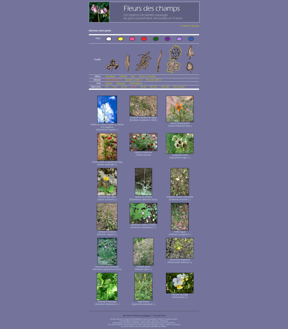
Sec (133, 76)
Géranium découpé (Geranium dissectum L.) (107, 301)
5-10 (115, 87)
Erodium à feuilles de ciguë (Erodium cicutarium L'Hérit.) (143, 117)
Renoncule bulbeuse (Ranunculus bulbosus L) (180, 260)
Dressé (108, 83)
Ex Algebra (145, 316)
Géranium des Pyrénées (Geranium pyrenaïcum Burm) (107, 267)
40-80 (143, 87)
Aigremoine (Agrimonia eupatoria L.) (143, 301)
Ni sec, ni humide (147, 76)
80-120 (153, 87)
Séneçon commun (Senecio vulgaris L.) (107, 232)
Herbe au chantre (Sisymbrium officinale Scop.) (143, 197)
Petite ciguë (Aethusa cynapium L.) (180, 232)
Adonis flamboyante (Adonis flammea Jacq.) (180, 123)
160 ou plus (179, 87)
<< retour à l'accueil (189, 26)
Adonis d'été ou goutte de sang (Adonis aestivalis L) (107, 162)
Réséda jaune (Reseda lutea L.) (143, 267)
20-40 (133, 87)
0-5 (107, 87)
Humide (123, 76)
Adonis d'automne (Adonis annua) (143, 152)
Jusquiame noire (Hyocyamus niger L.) (180, 155)
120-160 (165, 87)
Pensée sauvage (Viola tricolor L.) (180, 295)
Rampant (120, 83)
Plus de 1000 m (153, 80)
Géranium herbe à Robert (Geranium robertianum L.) (143, 225)
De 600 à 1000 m (133, 80)
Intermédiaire (135, 83)
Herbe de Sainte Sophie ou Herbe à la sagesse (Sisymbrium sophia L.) (107, 126)
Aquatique (110, 76)
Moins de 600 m (113, 80)
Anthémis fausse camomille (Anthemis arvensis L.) (179, 197)
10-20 (124, 87)
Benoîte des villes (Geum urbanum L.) (107, 197)
